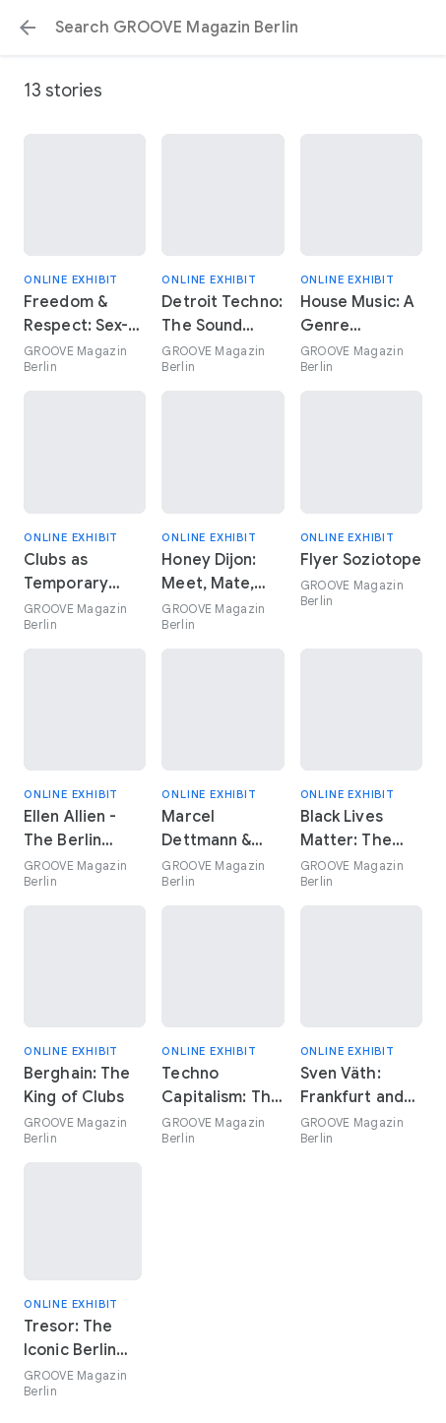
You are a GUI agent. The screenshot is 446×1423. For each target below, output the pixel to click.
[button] (27, 27)
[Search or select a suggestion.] (223, 27)
